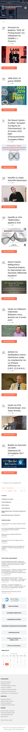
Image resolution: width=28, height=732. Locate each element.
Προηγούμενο (10, 488)
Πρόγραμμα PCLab (5, 683)
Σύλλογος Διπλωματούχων (14, 645)
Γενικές (7, 582)
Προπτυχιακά (8, 593)
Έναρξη (3, 488)
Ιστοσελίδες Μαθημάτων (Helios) (8, 685)
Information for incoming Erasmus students (10, 1)
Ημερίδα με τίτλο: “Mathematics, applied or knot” (15, 220)
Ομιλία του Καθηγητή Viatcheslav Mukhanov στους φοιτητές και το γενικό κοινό (17, 314)
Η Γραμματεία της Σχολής (7, 499)
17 (17, 662)
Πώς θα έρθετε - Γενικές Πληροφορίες (9, 693)
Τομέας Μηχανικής (5, 508)
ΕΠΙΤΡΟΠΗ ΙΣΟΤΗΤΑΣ (14, 632)
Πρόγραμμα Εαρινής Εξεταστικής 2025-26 (11, 591)
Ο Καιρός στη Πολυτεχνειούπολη (8, 691)
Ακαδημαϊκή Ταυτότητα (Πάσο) (8, 704)
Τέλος (15, 490)
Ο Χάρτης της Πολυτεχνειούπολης (8, 689)
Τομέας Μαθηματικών (6, 502)
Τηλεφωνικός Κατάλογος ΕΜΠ (8, 712)
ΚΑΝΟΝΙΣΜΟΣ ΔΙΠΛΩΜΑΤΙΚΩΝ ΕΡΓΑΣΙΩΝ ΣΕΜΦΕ (13, 626)
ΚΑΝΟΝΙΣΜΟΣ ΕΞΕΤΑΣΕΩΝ (14, 619)
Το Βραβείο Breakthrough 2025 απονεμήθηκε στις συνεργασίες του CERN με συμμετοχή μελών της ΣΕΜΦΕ (12, 548)
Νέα (12, 43)
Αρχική (3, 21)
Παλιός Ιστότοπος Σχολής (7, 720)
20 (3, 664)
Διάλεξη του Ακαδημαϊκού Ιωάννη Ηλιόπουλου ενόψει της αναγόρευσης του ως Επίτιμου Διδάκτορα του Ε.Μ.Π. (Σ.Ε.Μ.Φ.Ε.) (17, 360)
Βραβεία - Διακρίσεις (9, 589)
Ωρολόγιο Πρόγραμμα (6, 681)
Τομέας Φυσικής (5, 505)
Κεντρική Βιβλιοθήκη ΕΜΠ (7, 714)
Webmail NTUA (4, 716)
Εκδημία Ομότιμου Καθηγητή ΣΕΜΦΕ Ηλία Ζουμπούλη (11, 535)
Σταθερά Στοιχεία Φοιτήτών (7, 701)
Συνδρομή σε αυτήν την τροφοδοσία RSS (14, 481)
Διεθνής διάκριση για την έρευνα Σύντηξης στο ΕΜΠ (13, 523)
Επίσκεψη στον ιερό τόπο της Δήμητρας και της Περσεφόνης (12, 541)
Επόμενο (10, 490)
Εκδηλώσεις (8, 567)
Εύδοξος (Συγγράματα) (6, 703)
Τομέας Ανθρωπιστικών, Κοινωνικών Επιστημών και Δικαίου (13, 512)
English (25, 1)
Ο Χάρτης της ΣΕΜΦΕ (6, 687)
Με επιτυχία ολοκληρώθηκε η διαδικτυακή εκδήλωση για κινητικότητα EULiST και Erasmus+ (13, 529)
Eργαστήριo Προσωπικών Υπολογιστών (10, 515)
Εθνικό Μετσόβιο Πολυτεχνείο (7, 710)
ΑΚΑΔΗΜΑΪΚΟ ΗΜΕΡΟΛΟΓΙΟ (14, 613)
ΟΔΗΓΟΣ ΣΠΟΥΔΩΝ (13, 606)
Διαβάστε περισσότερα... (9, 68)
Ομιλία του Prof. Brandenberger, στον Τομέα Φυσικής (17, 408)
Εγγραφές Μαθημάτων (6, 699)
